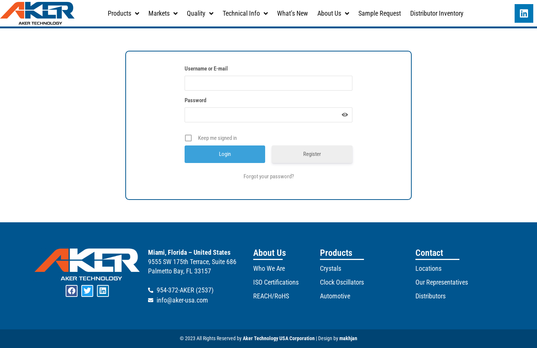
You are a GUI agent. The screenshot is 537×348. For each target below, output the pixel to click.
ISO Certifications (276, 282)
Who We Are (269, 268)
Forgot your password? (269, 176)
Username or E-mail (206, 68)
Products (123, 13)
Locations (428, 268)
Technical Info (245, 13)
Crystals (330, 268)
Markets (163, 13)
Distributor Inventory (437, 13)
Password (195, 100)
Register (312, 154)
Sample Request (379, 13)
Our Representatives (441, 282)
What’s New (292, 13)
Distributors (430, 296)
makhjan (348, 338)
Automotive (335, 296)
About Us (333, 13)
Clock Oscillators (342, 282)
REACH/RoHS (271, 296)
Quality (200, 13)
